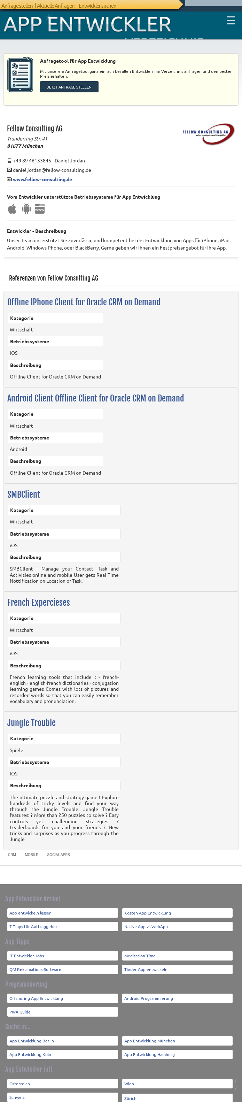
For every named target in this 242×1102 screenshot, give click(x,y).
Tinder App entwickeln (145, 963)
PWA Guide (20, 1006)
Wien (129, 1077)
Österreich (19, 1077)
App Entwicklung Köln (30, 1048)
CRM (12, 848)
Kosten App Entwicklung (147, 907)
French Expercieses (38, 596)
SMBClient (23, 488)
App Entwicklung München (149, 1035)
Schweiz (17, 1091)
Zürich (130, 1092)
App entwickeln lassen (30, 907)
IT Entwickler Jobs (26, 949)
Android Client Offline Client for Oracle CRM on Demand (95, 392)
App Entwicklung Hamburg (149, 1048)
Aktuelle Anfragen (56, 5)
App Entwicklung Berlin (31, 1035)
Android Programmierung (148, 992)
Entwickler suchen (97, 5)
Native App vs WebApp (146, 920)
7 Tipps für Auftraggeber (33, 920)
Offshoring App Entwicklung (36, 992)
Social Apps (58, 848)
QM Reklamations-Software (35, 963)
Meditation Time (140, 949)
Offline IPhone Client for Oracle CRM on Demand (84, 296)
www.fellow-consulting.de (42, 173)
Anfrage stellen (17, 5)
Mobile (31, 848)
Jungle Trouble (31, 717)
